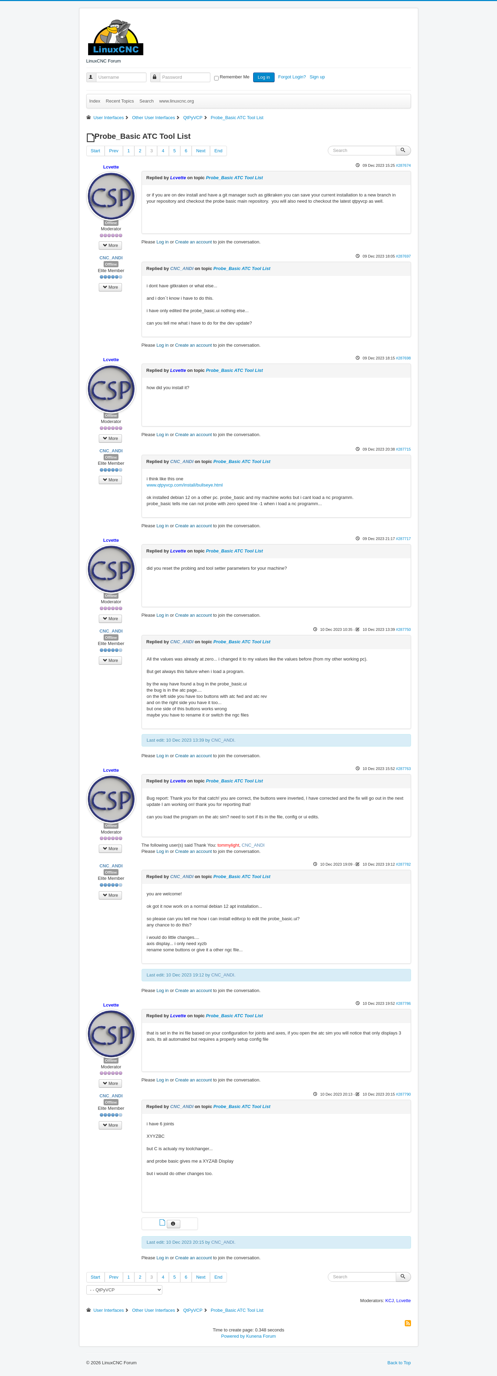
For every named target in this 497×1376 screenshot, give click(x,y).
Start (95, 150)
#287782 (403, 864)
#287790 (403, 1094)
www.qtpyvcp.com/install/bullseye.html (185, 485)
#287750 (403, 629)
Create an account (193, 241)
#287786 (403, 1003)
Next (201, 150)
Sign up (318, 76)
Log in (264, 77)
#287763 (403, 769)
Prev (113, 150)
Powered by (233, 1336)
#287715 (403, 449)
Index (95, 101)
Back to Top (399, 1362)
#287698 (403, 358)
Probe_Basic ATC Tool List (234, 177)
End (218, 150)
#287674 (403, 165)
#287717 (403, 539)
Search (147, 101)
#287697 (403, 256)
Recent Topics (120, 101)
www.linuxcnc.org (176, 101)
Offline (111, 223)
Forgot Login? (292, 76)
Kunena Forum (261, 1336)
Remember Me (234, 76)
